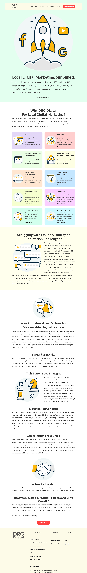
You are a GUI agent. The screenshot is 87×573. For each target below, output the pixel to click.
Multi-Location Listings (35, 566)
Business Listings (34, 552)
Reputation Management (35, 546)
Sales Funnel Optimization (36, 556)
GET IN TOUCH (69, 6)
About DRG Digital (55, 537)
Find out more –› (29, 147)
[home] (15, 6)
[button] (35, 6)
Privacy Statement (55, 540)
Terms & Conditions (55, 543)
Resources (67, 537)
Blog (66, 540)
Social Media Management (35, 559)
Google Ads (32, 563)
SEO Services (33, 536)
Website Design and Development (37, 549)
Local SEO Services (34, 539)
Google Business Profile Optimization (38, 542)
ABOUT (58, 6)
